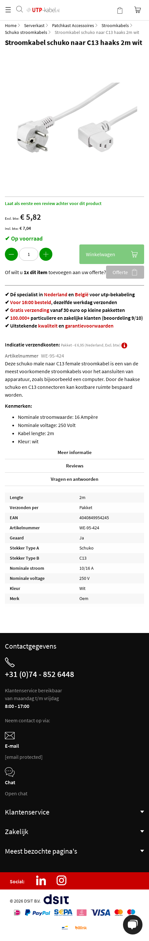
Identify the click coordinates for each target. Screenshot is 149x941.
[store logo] (43, 3)
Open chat (16, 793)
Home (11, 25)
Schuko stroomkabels (26, 32)
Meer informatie (75, 452)
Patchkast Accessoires (73, 25)
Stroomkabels (115, 25)
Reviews (74, 466)
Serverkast (34, 25)
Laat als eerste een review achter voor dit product (53, 203)
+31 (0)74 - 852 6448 (39, 674)
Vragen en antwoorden (74, 479)
